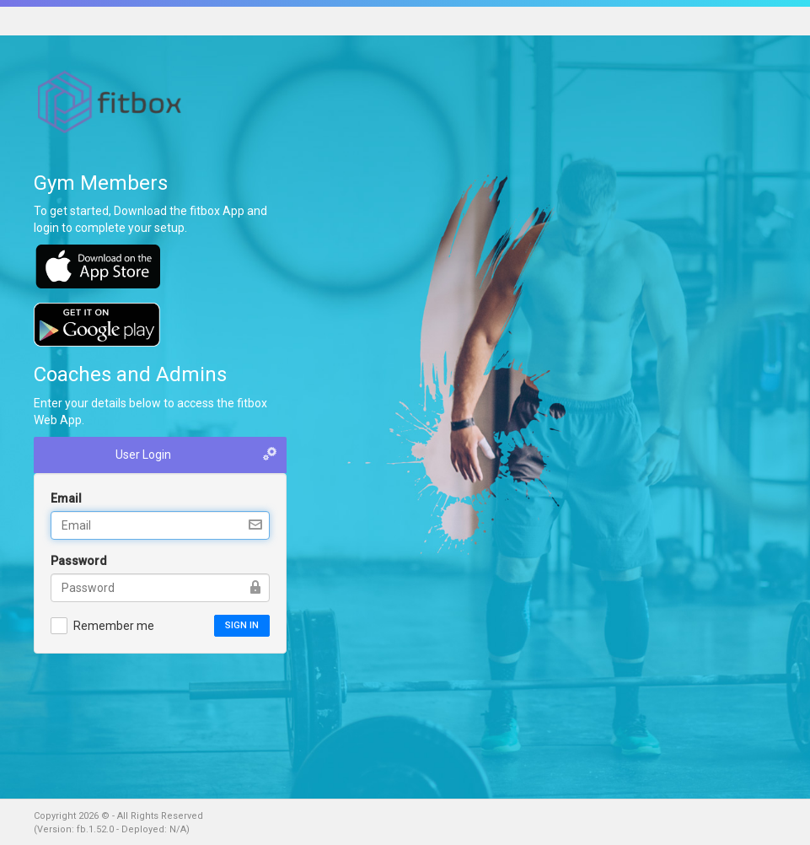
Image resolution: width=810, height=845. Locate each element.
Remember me (102, 624)
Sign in (242, 625)
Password (79, 561)
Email (66, 498)
